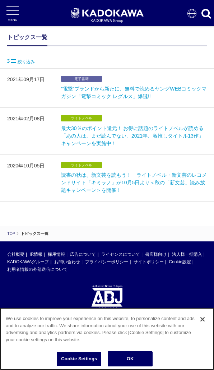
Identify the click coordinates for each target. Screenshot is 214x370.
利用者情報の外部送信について (37, 269)
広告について (83, 254)
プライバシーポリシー (106, 261)
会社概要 (15, 254)
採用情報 (56, 254)
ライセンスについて (120, 254)
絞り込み (21, 61)
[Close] (202, 323)
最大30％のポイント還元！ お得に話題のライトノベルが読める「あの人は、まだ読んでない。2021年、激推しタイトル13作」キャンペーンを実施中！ (132, 135)
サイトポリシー (149, 261)
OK (130, 362)
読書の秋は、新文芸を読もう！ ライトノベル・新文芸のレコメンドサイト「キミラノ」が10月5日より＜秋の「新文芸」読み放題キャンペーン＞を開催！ (134, 182)
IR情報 (35, 254)
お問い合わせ (67, 261)
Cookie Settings (79, 362)
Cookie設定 (180, 261)
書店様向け (156, 254)
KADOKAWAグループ (28, 261)
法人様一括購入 (187, 254)
